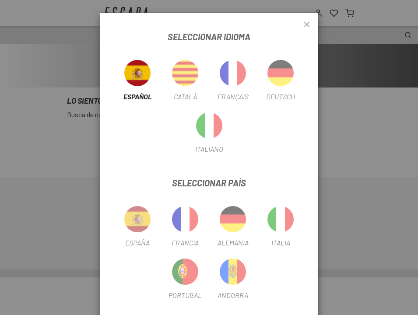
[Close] (306, 25)
